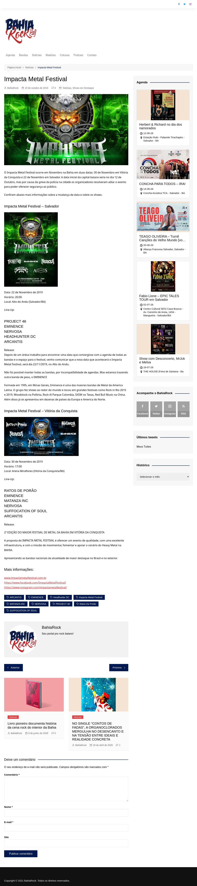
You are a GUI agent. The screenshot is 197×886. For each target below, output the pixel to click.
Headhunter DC (61, 597)
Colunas (65, 55)
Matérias (51, 55)
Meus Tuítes (144, 446)
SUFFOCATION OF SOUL (23, 610)
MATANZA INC (17, 604)
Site (6, 837)
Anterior (15, 667)
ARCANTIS (16, 597)
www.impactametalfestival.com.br (25, 578)
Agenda (10, 55)
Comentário (12, 774)
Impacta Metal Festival (90, 597)
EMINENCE (37, 597)
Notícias (37, 55)
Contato (92, 55)
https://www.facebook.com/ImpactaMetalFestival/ (35, 582)
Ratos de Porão (88, 604)
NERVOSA (40, 604)
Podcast (78, 55)
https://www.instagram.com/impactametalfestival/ (35, 587)
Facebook (178, 4)
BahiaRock (13, 88)
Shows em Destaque (83, 88)
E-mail (8, 822)
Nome (8, 806)
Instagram (190, 4)
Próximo (117, 667)
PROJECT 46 (63, 604)
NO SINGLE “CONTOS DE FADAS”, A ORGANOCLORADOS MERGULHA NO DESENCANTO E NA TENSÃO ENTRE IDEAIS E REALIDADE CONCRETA (98, 731)
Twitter (184, 4)
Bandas (23, 55)
